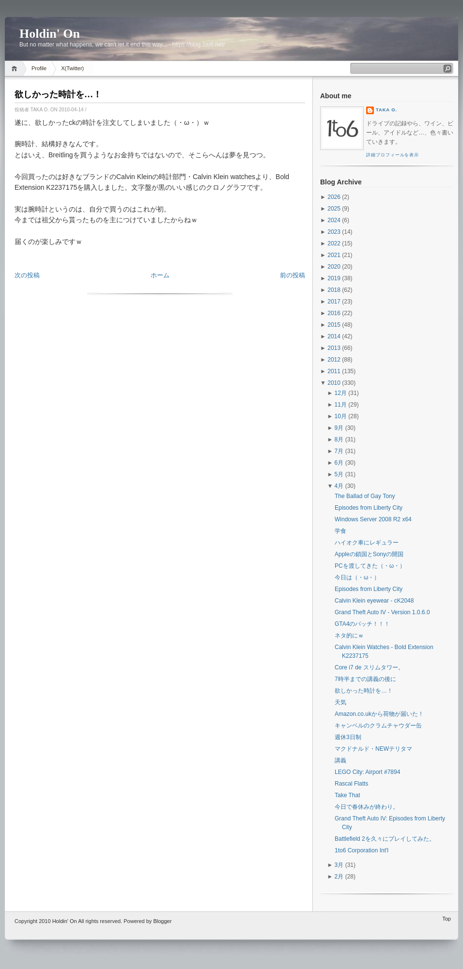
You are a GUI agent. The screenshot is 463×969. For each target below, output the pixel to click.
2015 (333, 324)
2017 (333, 301)
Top (446, 919)
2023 (333, 231)
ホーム (160, 275)
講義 (340, 760)
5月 (339, 474)
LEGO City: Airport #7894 (367, 772)
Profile (38, 68)
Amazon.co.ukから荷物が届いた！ (379, 714)
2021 (333, 255)
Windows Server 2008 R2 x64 (373, 519)
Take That (347, 795)
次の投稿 (27, 275)
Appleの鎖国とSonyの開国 (369, 554)
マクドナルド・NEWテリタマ (373, 748)
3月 (339, 865)
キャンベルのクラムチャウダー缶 (378, 725)
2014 (333, 336)
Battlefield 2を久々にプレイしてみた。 (385, 838)
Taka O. (386, 109)
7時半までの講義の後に (365, 679)
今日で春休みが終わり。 (367, 806)
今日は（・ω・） (357, 577)
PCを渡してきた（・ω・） (370, 565)
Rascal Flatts (351, 783)
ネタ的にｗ (349, 635)
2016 (333, 313)
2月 (339, 876)
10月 (341, 416)
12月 (341, 393)
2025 (333, 208)
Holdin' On (49, 34)
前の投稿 (292, 275)
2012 (333, 359)
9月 (339, 427)
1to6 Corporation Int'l (361, 850)
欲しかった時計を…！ (58, 94)
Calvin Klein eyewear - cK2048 (374, 600)
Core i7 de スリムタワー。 (369, 667)
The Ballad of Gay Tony (365, 496)
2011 (333, 371)
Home (16, 68)
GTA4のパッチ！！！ (362, 624)
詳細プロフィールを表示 (392, 154)
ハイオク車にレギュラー (367, 542)
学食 (340, 531)
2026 (333, 197)
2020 (333, 266)
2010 (333, 382)
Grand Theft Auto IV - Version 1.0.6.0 (382, 612)
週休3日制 (348, 737)
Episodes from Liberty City (368, 507)
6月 (339, 462)
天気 (340, 702)
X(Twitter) (72, 68)
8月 (339, 439)
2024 (333, 220)
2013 (333, 348)
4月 (339, 486)
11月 (341, 404)
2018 (333, 290)
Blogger (162, 921)
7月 (339, 451)
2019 (333, 278)
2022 (333, 243)
